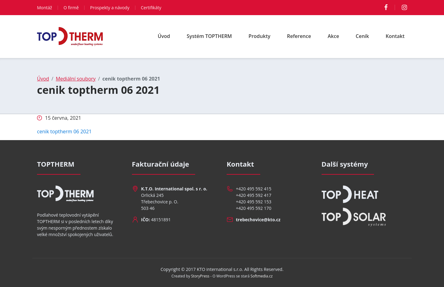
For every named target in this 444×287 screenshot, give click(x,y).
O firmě (71, 7)
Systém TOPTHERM (209, 36)
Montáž (44, 7)
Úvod (164, 36)
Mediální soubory (76, 78)
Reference (299, 36)
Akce (333, 36)
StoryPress (200, 276)
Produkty (259, 36)
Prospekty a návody (109, 7)
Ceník (362, 36)
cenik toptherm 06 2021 (64, 131)
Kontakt (395, 36)
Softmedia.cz (262, 276)
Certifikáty (151, 7)
